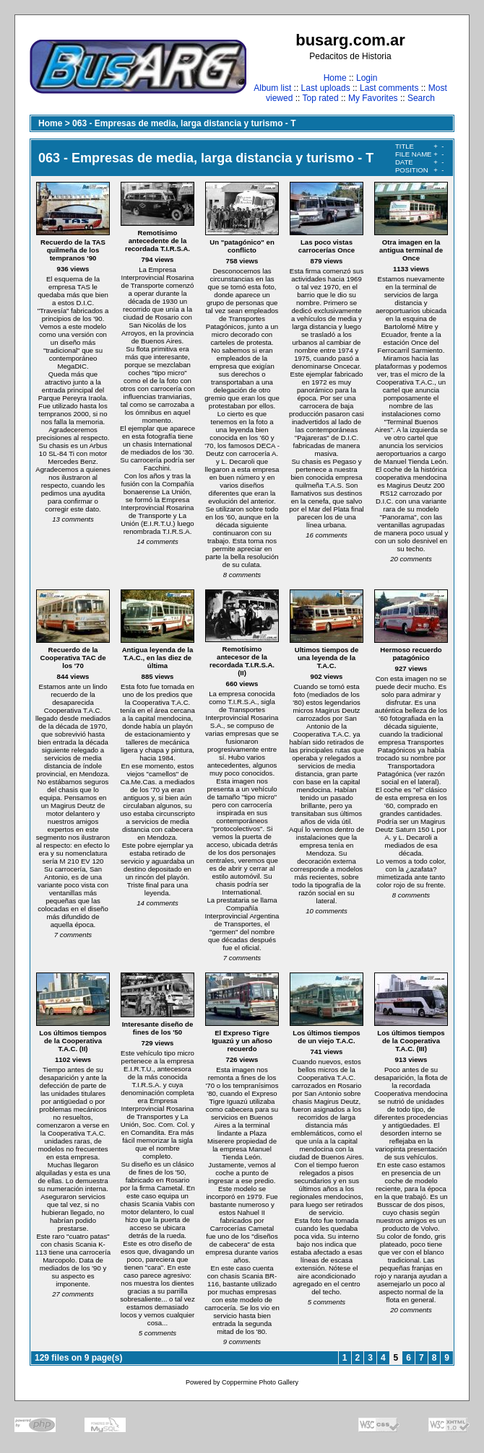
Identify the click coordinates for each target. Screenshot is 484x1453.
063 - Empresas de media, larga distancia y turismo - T (183, 123)
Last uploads (325, 88)
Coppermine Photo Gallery (260, 1382)
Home (335, 78)
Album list (272, 88)
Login (366, 78)
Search (421, 98)
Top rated (321, 98)
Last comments (389, 88)
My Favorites (373, 98)
